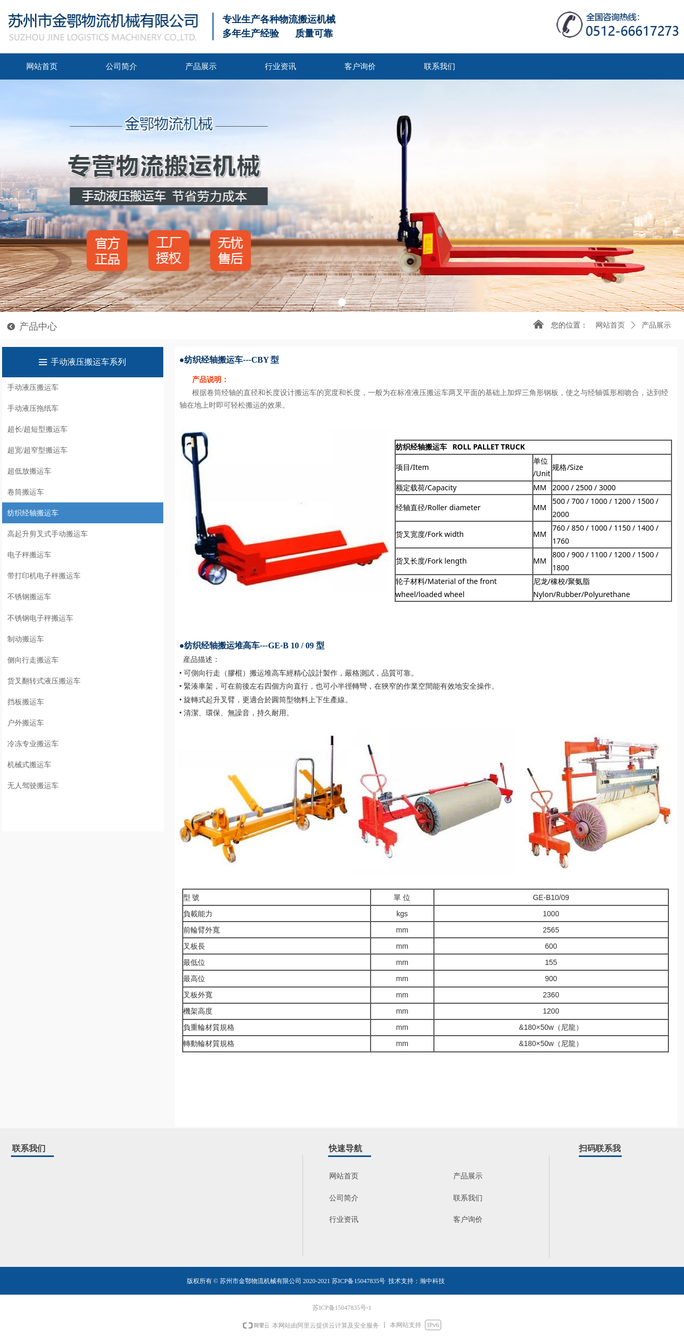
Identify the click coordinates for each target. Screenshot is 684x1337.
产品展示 (656, 325)
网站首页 (610, 325)
